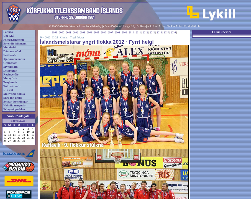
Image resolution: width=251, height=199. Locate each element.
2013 (152, 32)
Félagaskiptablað (14, 109)
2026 (22, 120)
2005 (96, 32)
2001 (68, 32)
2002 (75, 32)
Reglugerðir (10, 74)
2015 (166, 32)
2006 (103, 32)
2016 (173, 32)
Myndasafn (10, 66)
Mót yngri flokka (14, 93)
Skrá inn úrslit (12, 97)
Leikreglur (10, 70)
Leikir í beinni (221, 32)
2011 (138, 32)
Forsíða (8, 31)
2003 (82, 32)
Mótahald (9, 47)
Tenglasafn (10, 82)
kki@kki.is (194, 26)
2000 (61, 32)
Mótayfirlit (10, 78)
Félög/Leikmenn (13, 39)
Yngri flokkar (77, 37)
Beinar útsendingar (15, 101)
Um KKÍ (8, 35)
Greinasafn (10, 62)
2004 (89, 32)
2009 (124, 32)
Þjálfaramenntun (14, 59)
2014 (159, 32)
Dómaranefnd (12, 51)
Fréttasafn (9, 55)
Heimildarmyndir (14, 105)
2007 (110, 32)
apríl (15, 120)
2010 (131, 32)
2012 (145, 32)
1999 (54, 32)
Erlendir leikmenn (15, 43)
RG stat (8, 89)
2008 (117, 32)
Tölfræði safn (11, 86)
